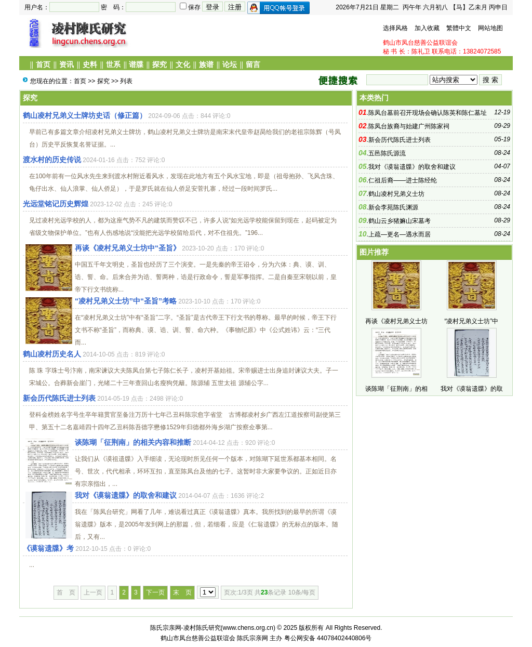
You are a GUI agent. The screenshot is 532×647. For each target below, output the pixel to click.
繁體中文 (458, 28)
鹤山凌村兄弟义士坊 (396, 193)
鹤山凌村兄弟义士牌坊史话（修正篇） (85, 115)
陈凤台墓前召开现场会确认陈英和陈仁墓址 (427, 112)
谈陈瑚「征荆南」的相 (396, 388)
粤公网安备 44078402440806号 (328, 638)
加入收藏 (427, 28)
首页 (43, 64)
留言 (253, 64)
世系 (113, 64)
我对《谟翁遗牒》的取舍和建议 (126, 495)
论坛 (229, 64)
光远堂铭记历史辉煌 (55, 204)
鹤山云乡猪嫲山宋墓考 (399, 221)
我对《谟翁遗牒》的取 (472, 388)
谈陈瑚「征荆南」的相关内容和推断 (133, 442)
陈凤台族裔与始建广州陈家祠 (408, 126)
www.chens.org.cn (248, 627)
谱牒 (136, 64)
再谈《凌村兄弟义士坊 (396, 321)
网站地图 (490, 28)
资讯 (66, 64)
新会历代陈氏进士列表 (59, 398)
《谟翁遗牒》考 (48, 548)
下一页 (155, 592)
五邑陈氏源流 (387, 153)
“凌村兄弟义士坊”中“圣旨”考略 (126, 301)
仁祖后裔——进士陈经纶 (402, 180)
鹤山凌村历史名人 (52, 354)
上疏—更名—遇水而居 (399, 234)
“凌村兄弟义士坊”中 (472, 321)
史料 (90, 64)
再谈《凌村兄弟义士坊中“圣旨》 (127, 248)
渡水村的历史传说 (52, 159)
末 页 (182, 592)
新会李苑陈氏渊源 (393, 207)
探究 (159, 64)
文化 (183, 64)
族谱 (206, 64)
